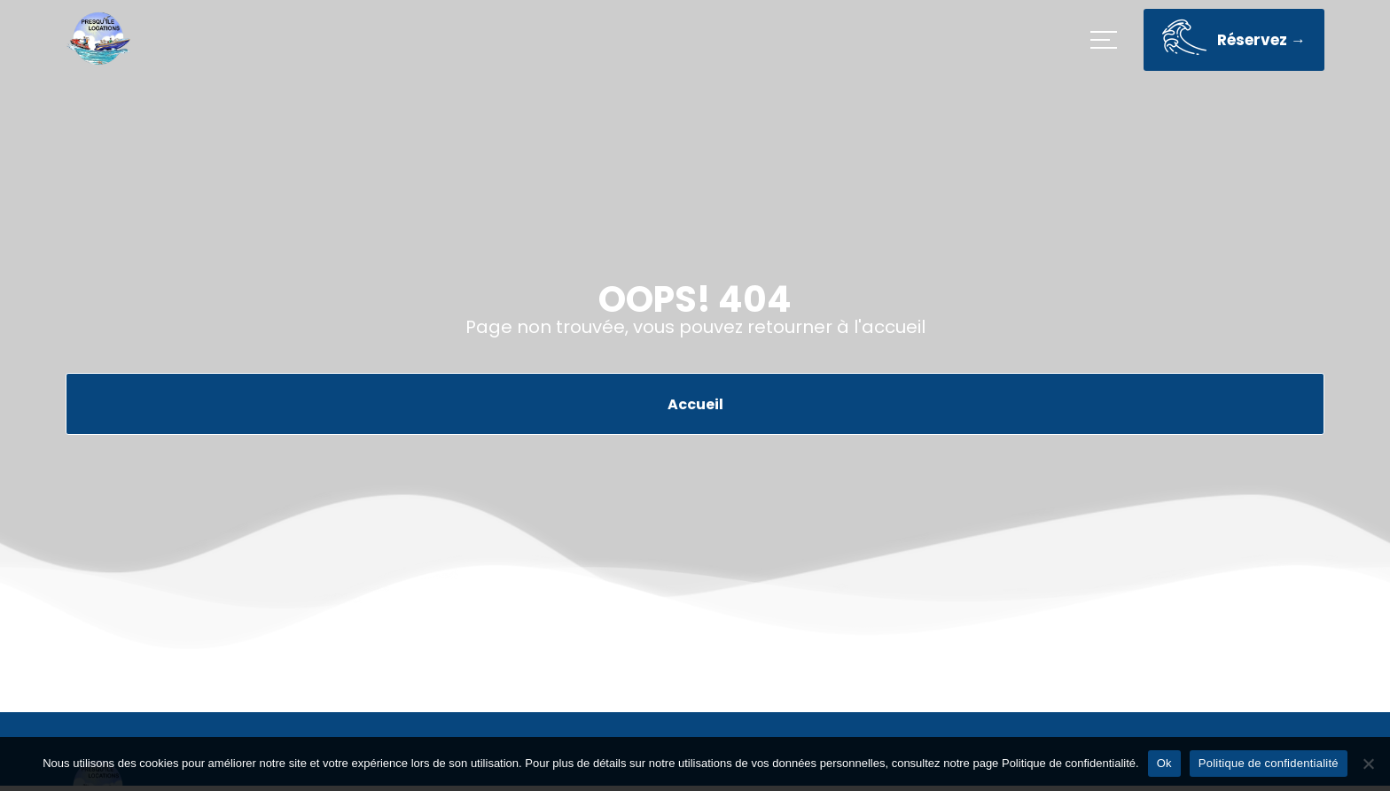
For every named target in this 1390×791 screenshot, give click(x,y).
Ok (1164, 763)
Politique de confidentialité (1269, 763)
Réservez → (1234, 42)
